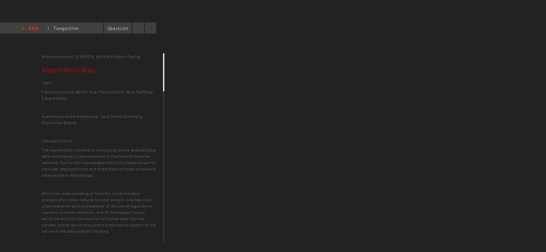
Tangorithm (66, 28)
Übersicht (118, 28)
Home (30, 29)
